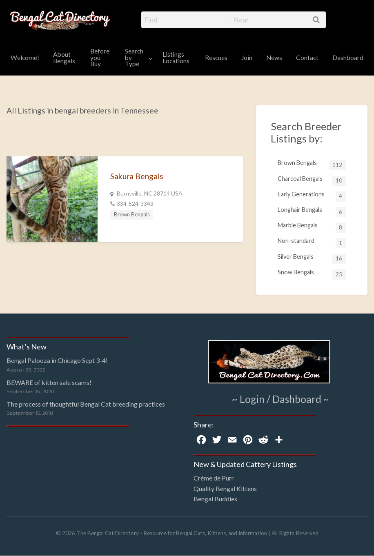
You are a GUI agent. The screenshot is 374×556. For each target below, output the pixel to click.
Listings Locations (176, 57)
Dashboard (347, 57)
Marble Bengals (312, 227)
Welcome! (25, 57)
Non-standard (312, 242)
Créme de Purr (214, 478)
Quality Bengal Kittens (225, 488)
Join (246, 57)
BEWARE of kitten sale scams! (49, 382)
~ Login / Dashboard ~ (280, 399)
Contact (307, 57)
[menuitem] (25, 58)
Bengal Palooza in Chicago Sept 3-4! (57, 360)
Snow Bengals (312, 274)
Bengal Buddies (215, 499)
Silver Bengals (312, 258)
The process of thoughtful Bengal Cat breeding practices (86, 404)
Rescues (216, 57)
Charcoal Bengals (312, 180)
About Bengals (64, 57)
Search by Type (134, 57)
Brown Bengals (132, 214)
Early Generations (312, 196)
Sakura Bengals (136, 176)
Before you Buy (99, 57)
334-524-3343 (135, 203)
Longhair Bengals (312, 211)
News (274, 57)
